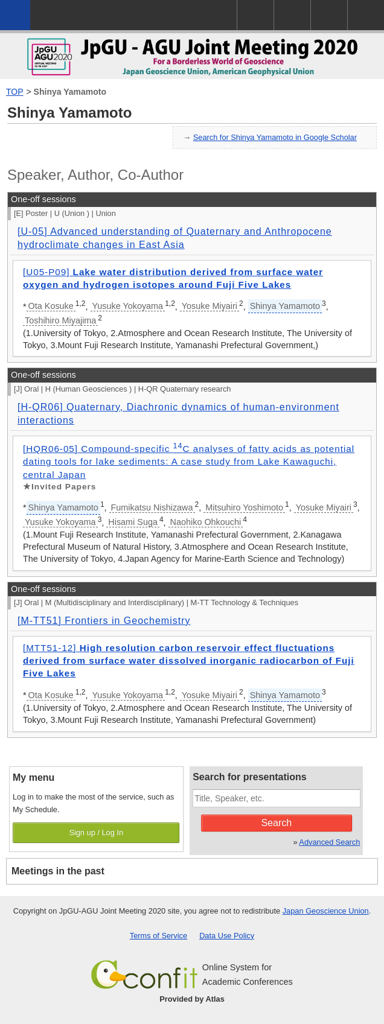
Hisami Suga (133, 522)
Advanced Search (329, 842)
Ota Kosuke (51, 306)
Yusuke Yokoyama (128, 306)
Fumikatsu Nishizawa (152, 507)
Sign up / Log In (96, 832)
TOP (15, 92)
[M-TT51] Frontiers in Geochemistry (104, 620)
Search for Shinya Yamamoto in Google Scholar (275, 137)
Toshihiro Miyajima (60, 320)
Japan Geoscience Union (326, 910)
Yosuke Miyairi (209, 306)
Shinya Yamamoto (70, 92)
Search (276, 823)
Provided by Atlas (192, 998)
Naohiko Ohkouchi (206, 522)
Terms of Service (158, 935)
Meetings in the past (57, 871)
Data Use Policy (226, 935)
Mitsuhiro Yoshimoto (244, 507)
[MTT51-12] (188, 661)
